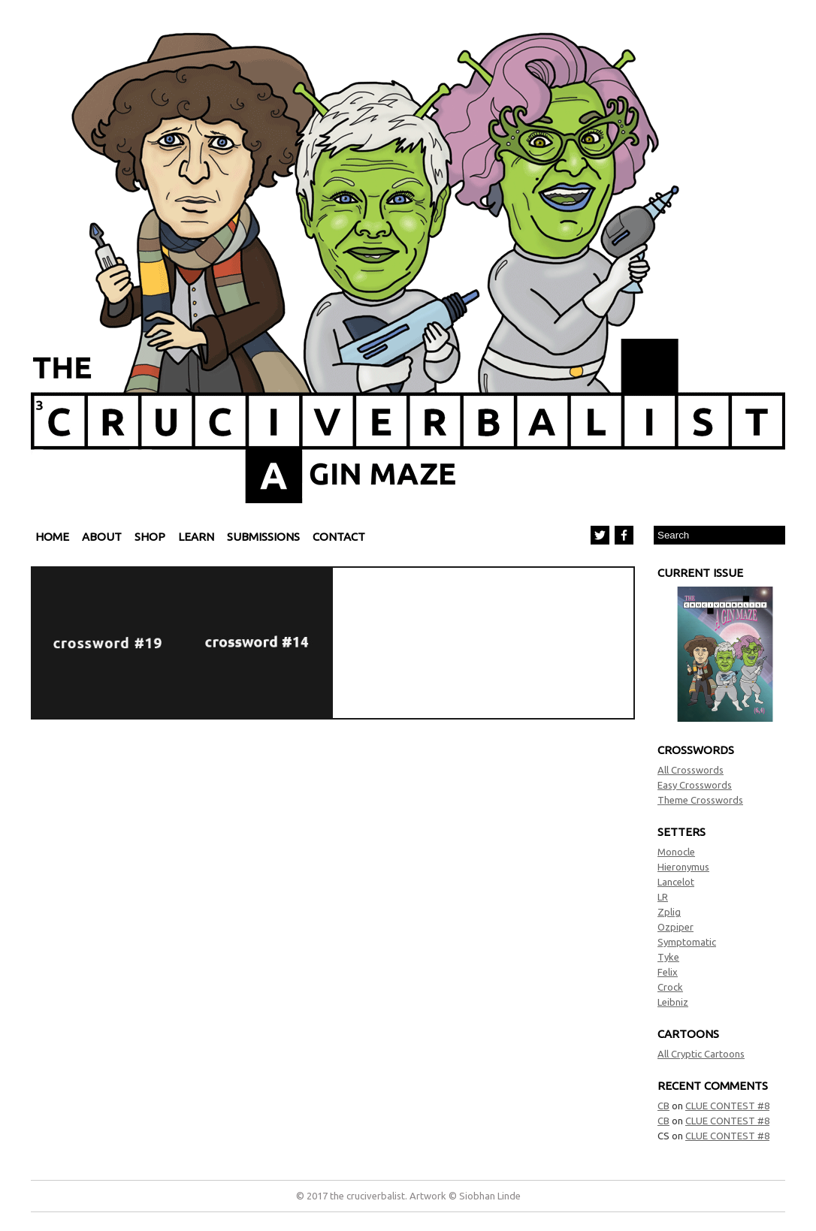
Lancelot (675, 881)
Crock (670, 987)
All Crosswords (690, 770)
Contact (339, 536)
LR (662, 897)
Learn (196, 536)
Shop (149, 536)
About (102, 536)
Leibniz (672, 1002)
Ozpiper (675, 927)
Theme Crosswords (700, 800)
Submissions (263, 536)
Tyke (668, 957)
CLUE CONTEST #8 (727, 1105)
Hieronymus (683, 866)
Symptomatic (686, 942)
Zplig (669, 912)
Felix (667, 972)
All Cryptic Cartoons (701, 1053)
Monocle (676, 851)
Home (52, 536)
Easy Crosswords (694, 785)
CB (663, 1105)
